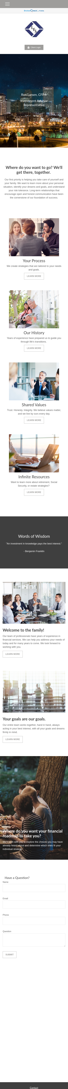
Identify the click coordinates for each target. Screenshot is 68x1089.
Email (5, 898)
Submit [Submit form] (9, 954)
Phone (6, 915)
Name (5, 882)
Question (7, 931)
